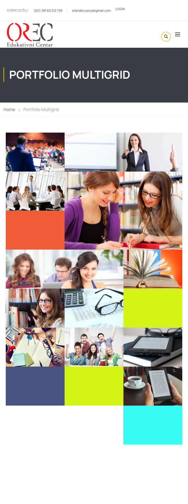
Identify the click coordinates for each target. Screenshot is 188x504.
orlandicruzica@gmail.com (91, 10)
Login (120, 9)
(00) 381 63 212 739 (48, 10)
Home (9, 110)
